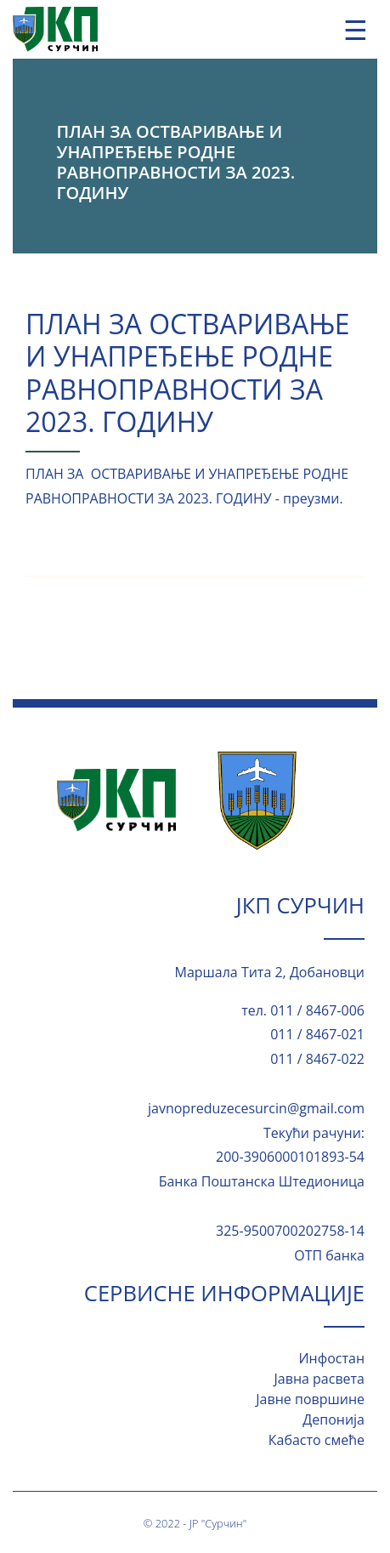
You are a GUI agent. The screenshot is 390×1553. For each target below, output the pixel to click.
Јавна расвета (319, 1378)
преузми (311, 498)
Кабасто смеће (316, 1440)
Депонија (333, 1419)
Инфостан (331, 1358)
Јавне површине (310, 1399)
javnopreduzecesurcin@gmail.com (256, 1108)
